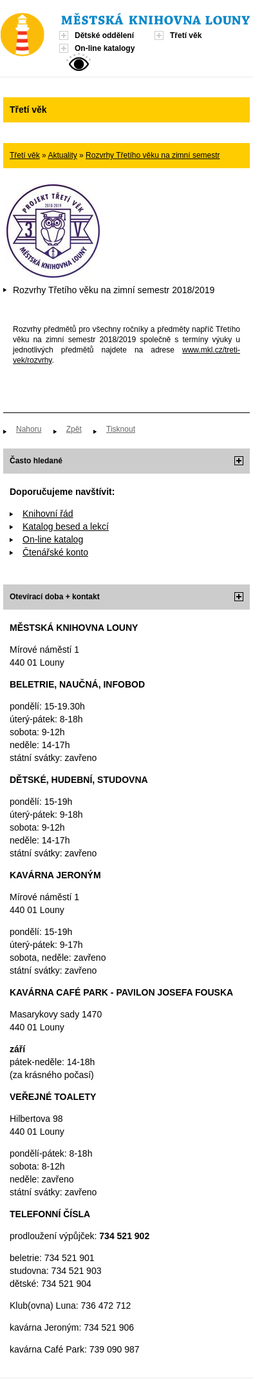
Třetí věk (185, 35)
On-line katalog (53, 539)
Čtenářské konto (55, 552)
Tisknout (120, 429)
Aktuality (62, 155)
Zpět (74, 429)
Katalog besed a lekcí (66, 526)
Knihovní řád (48, 513)
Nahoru (28, 429)
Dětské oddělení (104, 35)
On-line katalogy (105, 48)
